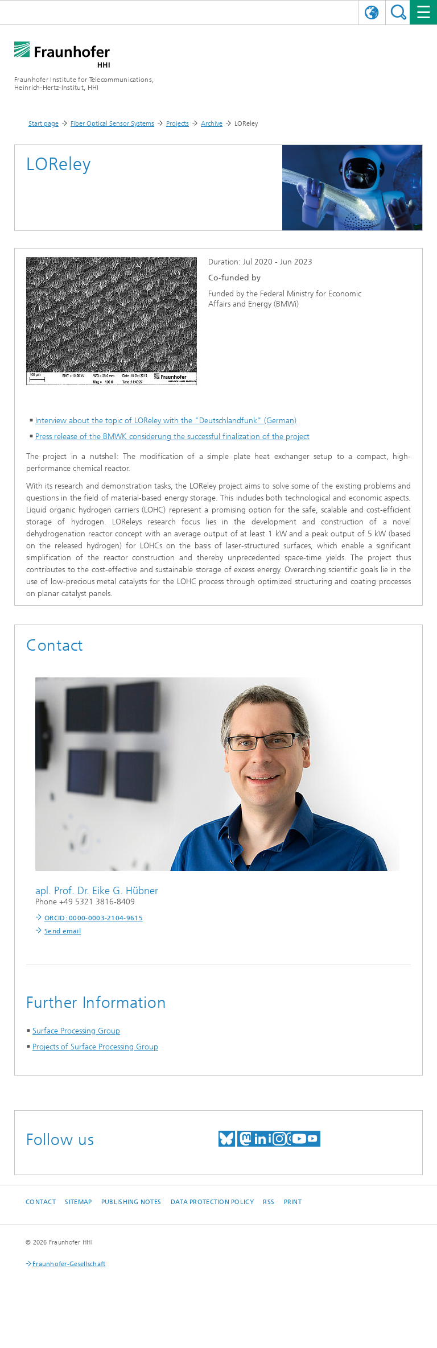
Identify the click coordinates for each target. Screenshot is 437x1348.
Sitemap (78, 1202)
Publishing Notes (131, 1202)
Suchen (398, 12)
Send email (62, 931)
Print (293, 1202)
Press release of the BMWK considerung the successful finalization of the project (172, 436)
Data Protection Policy (212, 1202)
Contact (41, 1202)
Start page (43, 123)
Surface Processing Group (76, 1031)
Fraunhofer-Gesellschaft (68, 1264)
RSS (268, 1202)
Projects (177, 123)
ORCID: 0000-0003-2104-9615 (93, 918)
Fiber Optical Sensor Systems (112, 123)
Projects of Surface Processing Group (95, 1047)
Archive (211, 123)
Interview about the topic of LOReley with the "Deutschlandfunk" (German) (165, 420)
